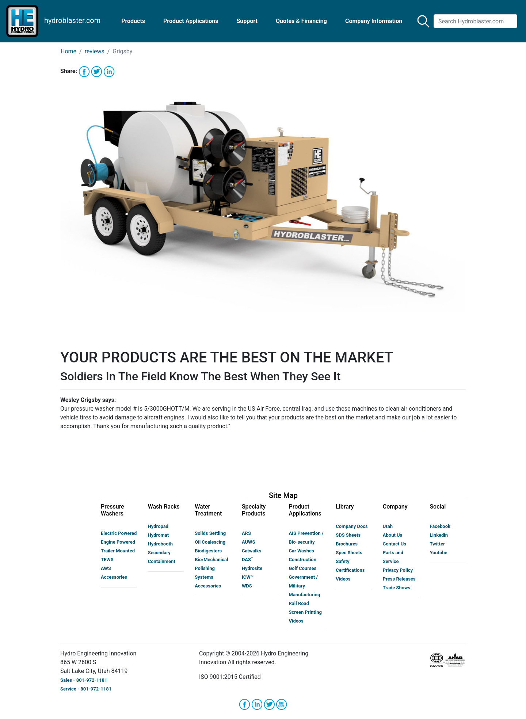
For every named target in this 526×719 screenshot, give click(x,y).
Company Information (373, 21)
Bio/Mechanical (211, 559)
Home (68, 51)
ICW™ (248, 577)
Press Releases (399, 579)
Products (133, 21)
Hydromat (158, 535)
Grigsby (122, 51)
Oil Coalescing (210, 542)
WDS (247, 586)
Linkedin (439, 535)
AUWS (248, 542)
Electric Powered (119, 533)
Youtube (438, 552)
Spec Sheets (349, 552)
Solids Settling (210, 533)
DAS (247, 559)
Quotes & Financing (301, 21)
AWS (106, 568)
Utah (388, 526)
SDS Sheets (348, 535)
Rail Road (299, 603)
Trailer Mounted (118, 550)
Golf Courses (303, 568)
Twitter (437, 544)
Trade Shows (397, 587)
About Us (393, 535)
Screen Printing (305, 612)
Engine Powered (118, 542)
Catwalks (251, 550)
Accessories (114, 577)
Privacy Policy (398, 570)
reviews (94, 51)
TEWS (107, 559)
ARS (246, 533)
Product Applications (190, 21)
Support (247, 21)
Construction (303, 559)
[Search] (475, 21)
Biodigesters (208, 550)
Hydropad (158, 526)
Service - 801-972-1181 (85, 689)
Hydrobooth (160, 544)
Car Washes (301, 550)
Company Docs (352, 526)
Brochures (347, 544)
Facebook (440, 526)
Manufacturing (304, 594)
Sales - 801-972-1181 (83, 680)
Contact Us (394, 544)
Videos (296, 621)
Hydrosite (252, 568)
